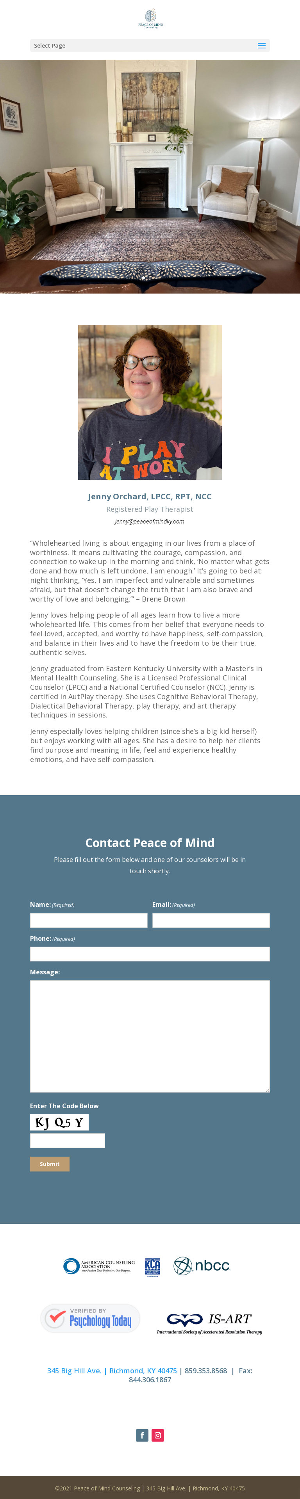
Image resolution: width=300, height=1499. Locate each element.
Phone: (52, 939)
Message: (45, 972)
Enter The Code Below (64, 1106)
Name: (52, 905)
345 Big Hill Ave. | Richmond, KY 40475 (112, 1370)
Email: (173, 905)
